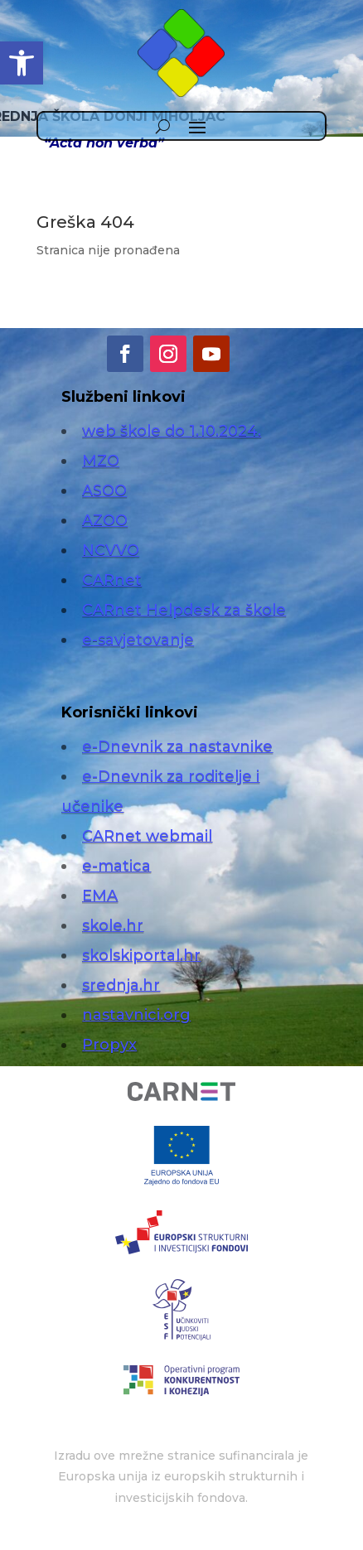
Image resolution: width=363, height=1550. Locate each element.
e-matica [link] (116, 866)
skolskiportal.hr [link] (141, 955)
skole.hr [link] (112, 925)
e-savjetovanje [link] (138, 639)
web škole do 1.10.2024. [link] (171, 431)
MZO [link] (100, 460)
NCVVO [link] (110, 550)
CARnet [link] (112, 580)
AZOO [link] (105, 520)
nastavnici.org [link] (136, 1015)
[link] (21, 63)
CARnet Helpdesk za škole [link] (184, 610)
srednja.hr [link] (121, 985)
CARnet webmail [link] (147, 836)
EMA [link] (100, 895)
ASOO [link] (104, 490)
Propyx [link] (109, 1045)
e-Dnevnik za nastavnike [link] (177, 746)
